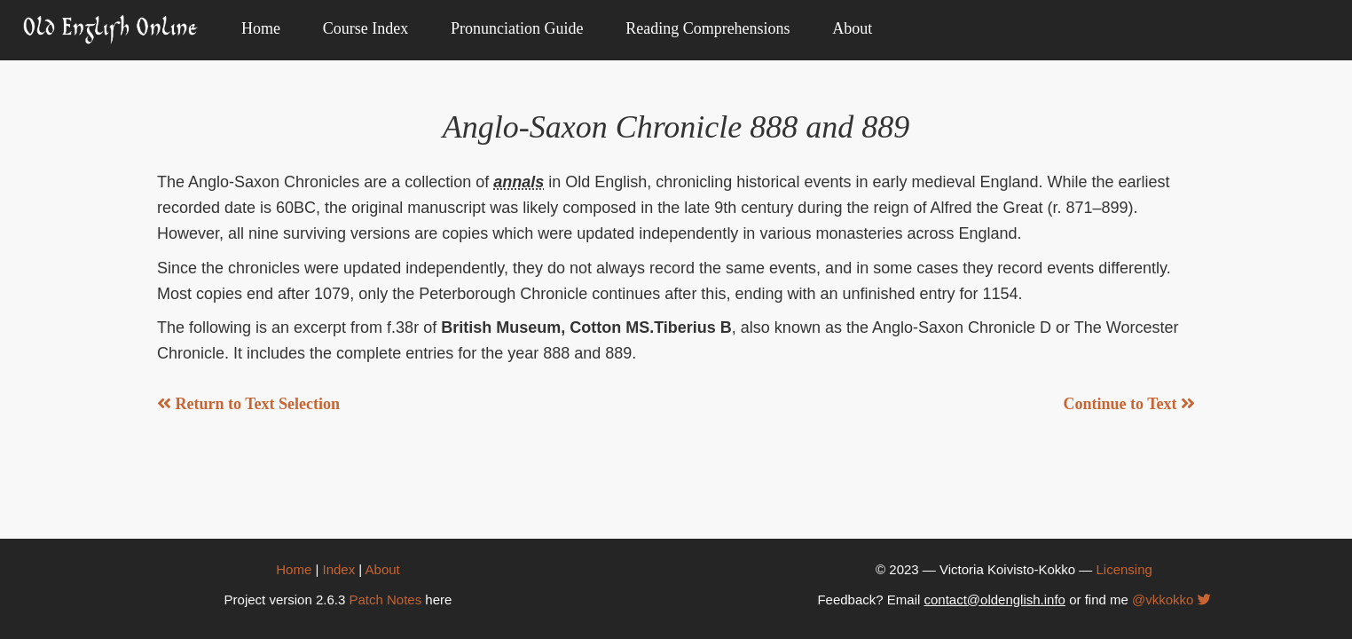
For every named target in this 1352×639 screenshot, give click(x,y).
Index (338, 569)
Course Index (365, 28)
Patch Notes (385, 599)
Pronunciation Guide (517, 28)
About (852, 28)
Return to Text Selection (248, 404)
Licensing (1124, 569)
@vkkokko (1171, 599)
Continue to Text (1129, 404)
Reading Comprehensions (707, 28)
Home (260, 28)
